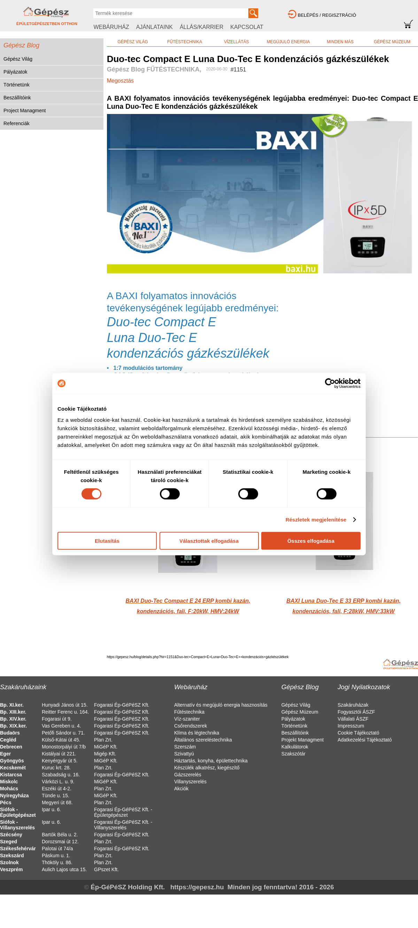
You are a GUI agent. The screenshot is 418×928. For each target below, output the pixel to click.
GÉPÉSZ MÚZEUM (392, 41)
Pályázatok (15, 72)
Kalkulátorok (294, 747)
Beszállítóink (17, 97)
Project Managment (24, 110)
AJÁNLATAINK (154, 27)
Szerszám (185, 747)
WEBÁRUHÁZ (111, 27)
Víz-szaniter (187, 719)
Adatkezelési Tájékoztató (365, 740)
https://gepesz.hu (197, 887)
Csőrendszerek (190, 726)
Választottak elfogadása (209, 540)
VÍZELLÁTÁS (236, 41)
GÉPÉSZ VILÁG (132, 41)
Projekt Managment (302, 740)
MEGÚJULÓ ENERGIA (288, 41)
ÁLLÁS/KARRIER (201, 27)
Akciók (181, 788)
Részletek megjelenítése (316, 520)
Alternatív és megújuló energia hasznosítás (221, 705)
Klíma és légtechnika (196, 733)
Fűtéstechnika (189, 712)
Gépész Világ (17, 59)
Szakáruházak (353, 705)
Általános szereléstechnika (203, 740)
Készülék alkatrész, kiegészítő (207, 767)
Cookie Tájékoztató (358, 733)
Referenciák (16, 123)
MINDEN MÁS (340, 41)
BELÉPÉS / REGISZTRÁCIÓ (327, 15)
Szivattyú (184, 753)
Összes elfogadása (310, 540)
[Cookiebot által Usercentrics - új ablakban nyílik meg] (330, 383)
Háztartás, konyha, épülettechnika (211, 760)
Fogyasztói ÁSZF (356, 712)
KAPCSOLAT (246, 27)
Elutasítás (107, 540)
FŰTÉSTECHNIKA (184, 41)
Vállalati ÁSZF (353, 719)
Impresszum (351, 726)
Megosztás (120, 81)
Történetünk (16, 85)
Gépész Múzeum (299, 712)
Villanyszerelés (190, 781)
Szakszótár (293, 753)
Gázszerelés (187, 774)
